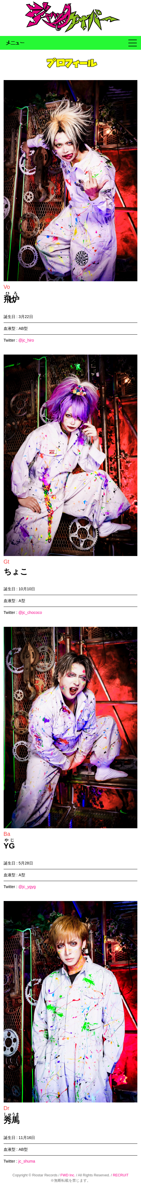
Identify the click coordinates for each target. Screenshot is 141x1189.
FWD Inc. (68, 1175)
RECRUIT (120, 1175)
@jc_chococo (30, 612)
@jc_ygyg (27, 886)
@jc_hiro (26, 340)
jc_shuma (26, 1161)
